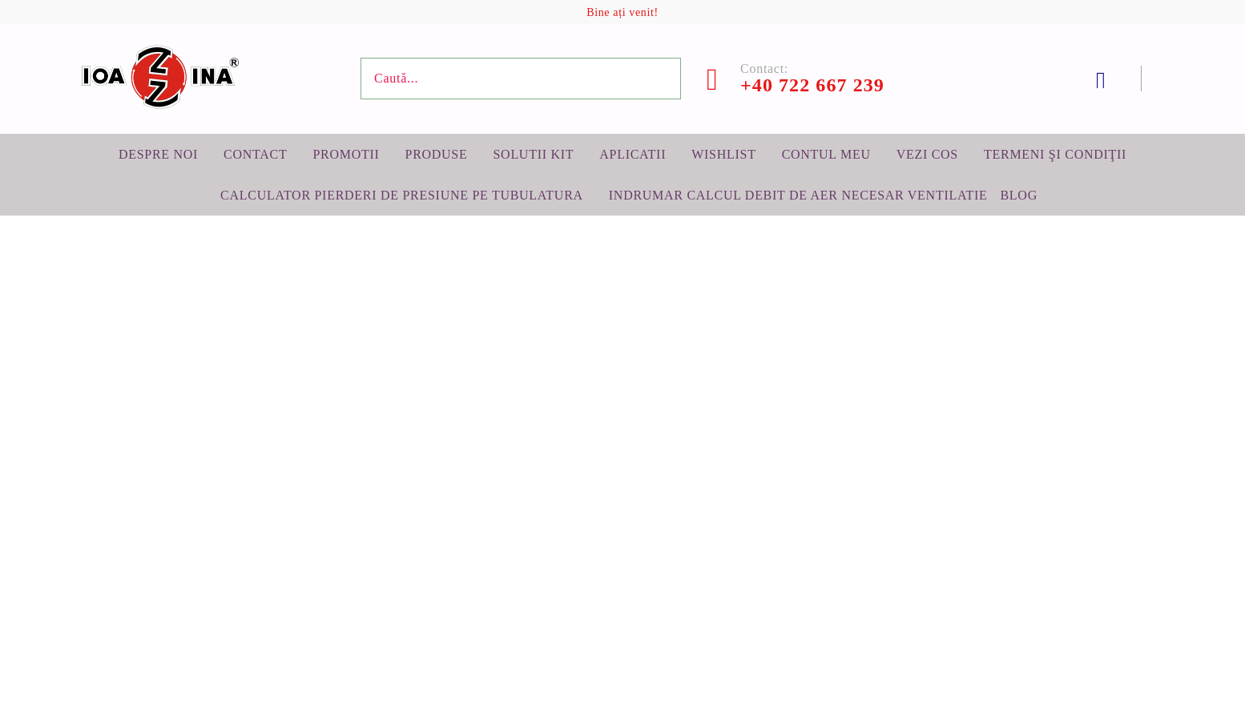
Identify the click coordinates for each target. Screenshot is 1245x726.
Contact (255, 154)
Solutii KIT (533, 154)
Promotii (345, 154)
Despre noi (158, 154)
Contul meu (826, 154)
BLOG (1018, 195)
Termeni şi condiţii (1055, 154)
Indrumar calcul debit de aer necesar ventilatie (798, 195)
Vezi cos (927, 154)
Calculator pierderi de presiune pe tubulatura (401, 195)
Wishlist (723, 154)
